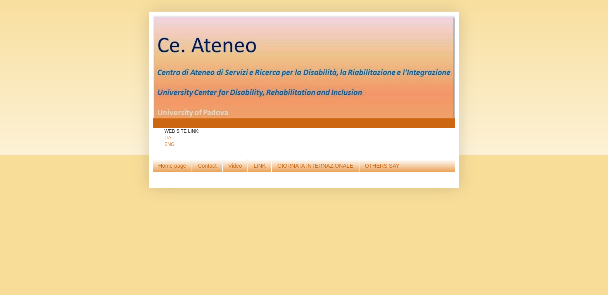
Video (235, 166)
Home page (172, 166)
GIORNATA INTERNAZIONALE (315, 166)
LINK (260, 166)
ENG (169, 144)
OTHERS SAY (382, 166)
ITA (167, 138)
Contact (207, 166)
